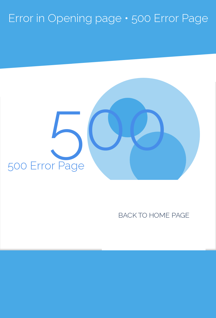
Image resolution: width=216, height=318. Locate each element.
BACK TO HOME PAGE (153, 215)
